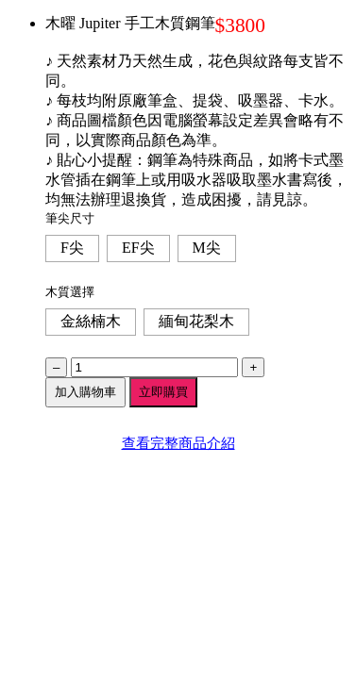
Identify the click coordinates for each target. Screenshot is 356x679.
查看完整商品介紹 (178, 443)
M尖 (207, 248)
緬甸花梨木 (196, 321)
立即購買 (163, 392)
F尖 (72, 248)
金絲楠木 (90, 321)
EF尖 (138, 248)
